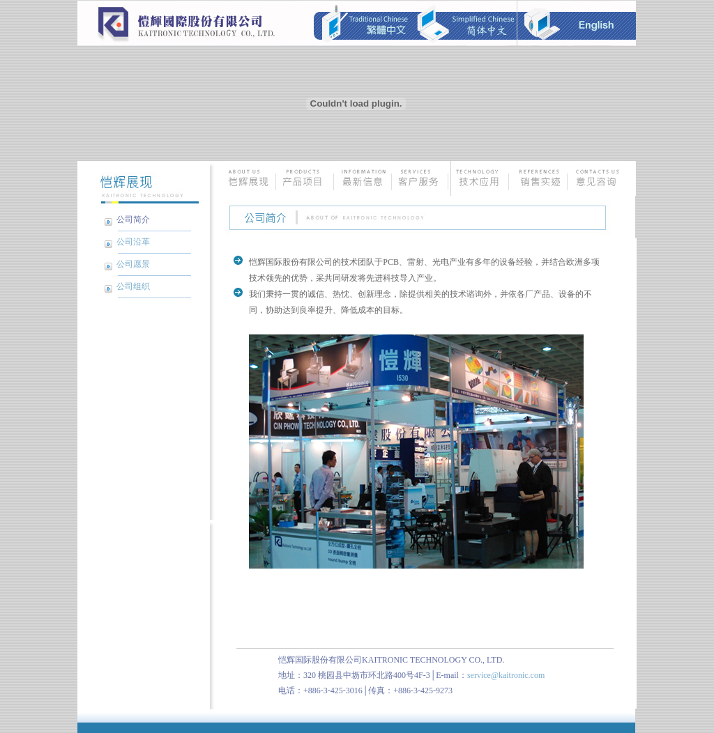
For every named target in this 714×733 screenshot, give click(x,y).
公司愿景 (133, 264)
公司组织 (133, 286)
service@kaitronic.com (506, 675)
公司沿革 (133, 242)
